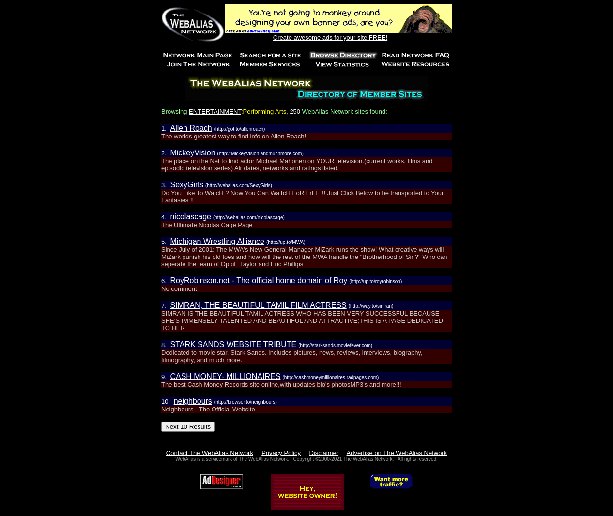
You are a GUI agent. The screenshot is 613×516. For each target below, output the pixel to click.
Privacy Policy (281, 452)
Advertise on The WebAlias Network (397, 452)
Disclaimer (323, 452)
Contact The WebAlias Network (209, 452)
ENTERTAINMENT (215, 111)
